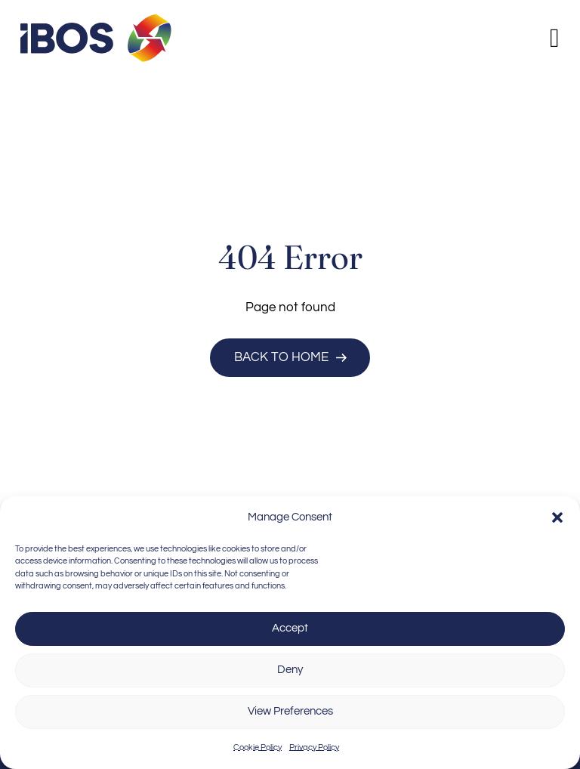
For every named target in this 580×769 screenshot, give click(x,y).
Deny (290, 669)
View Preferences (290, 711)
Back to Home (290, 357)
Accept (290, 628)
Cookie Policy (257, 747)
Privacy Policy (314, 747)
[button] (557, 517)
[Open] (555, 38)
